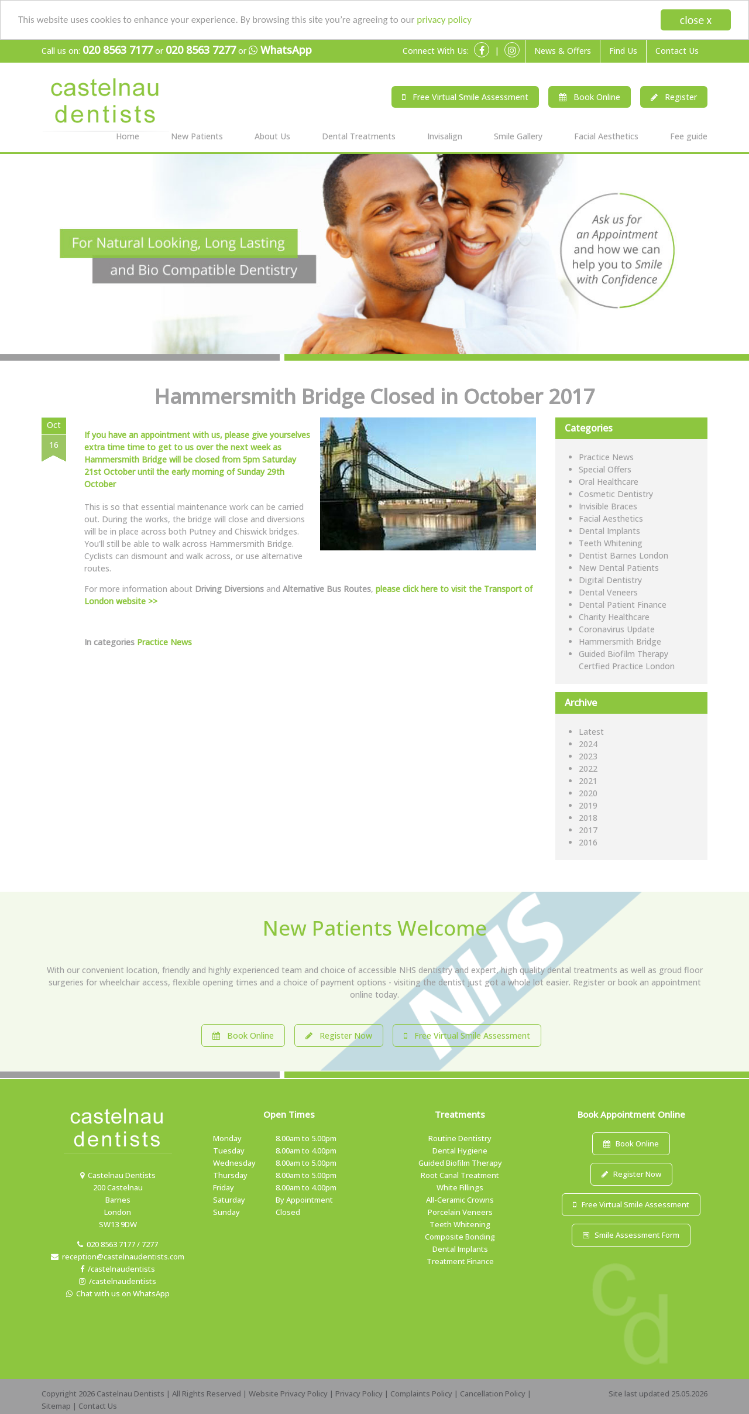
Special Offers (605, 469)
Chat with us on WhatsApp (118, 1293)
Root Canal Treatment (460, 1175)
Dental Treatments (359, 136)
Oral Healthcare (608, 481)
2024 (588, 743)
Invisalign (444, 136)
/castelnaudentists (117, 1269)
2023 (588, 756)
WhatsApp (280, 50)
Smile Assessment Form (631, 1235)
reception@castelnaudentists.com (117, 1256)
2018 (588, 817)
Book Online (589, 96)
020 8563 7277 (201, 50)
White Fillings (460, 1187)
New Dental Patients (619, 567)
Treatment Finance (460, 1261)
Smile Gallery (518, 136)
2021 (588, 780)
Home (127, 136)
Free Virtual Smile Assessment (465, 96)
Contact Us (677, 50)
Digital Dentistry (610, 580)
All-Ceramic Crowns (460, 1199)
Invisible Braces (608, 506)
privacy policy (444, 19)
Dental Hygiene (459, 1150)
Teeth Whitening (611, 543)
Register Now (338, 1035)
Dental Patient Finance (622, 604)
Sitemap (56, 1406)
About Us (272, 136)
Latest (591, 731)
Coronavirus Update (617, 629)
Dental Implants (609, 530)
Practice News (164, 642)
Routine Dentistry (460, 1138)
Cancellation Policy (492, 1393)
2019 (588, 805)
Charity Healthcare (614, 616)
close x (696, 20)
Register (674, 96)
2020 (588, 793)
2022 (588, 768)
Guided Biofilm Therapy (460, 1163)
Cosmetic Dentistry (616, 493)
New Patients (197, 136)
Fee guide (688, 136)
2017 (588, 830)
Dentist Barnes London (623, 555)
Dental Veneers (608, 592)
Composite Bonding (460, 1236)
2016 (588, 842)
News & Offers (562, 50)
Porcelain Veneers (460, 1212)
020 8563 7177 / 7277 (117, 1244)
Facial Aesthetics (606, 136)
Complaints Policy (421, 1393)
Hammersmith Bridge (620, 641)
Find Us (623, 50)
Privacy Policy (359, 1393)
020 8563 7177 (118, 50)
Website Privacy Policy (288, 1393)
